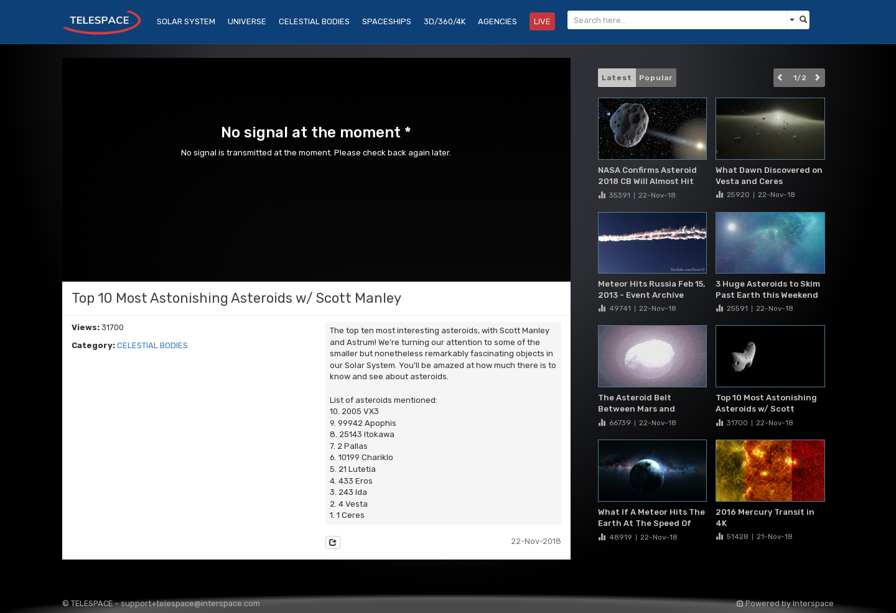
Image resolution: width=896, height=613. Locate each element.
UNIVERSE (247, 21)
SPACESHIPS (386, 21)
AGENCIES (497, 21)
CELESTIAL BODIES (152, 345)
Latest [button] (617, 77)
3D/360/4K (444, 21)
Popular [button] (656, 77)
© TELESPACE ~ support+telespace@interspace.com (161, 603)
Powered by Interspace (785, 603)
